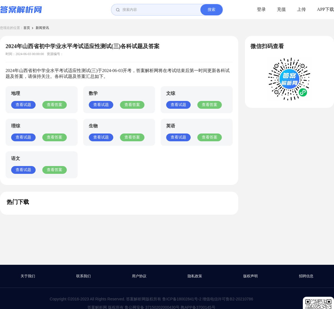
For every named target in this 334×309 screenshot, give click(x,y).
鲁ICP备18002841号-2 (181, 299)
